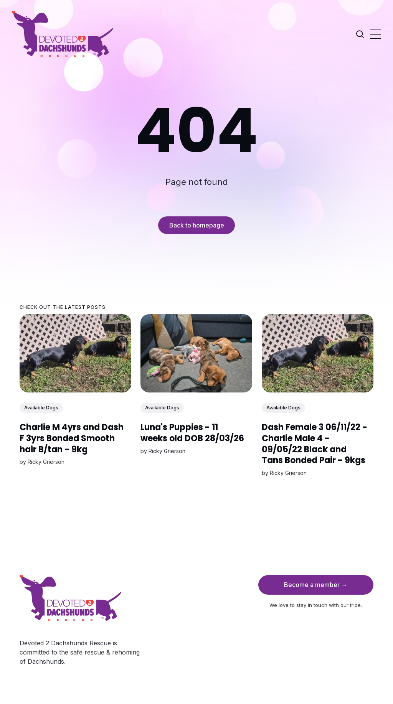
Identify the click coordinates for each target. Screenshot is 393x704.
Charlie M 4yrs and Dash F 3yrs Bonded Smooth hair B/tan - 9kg (72, 438)
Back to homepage (196, 225)
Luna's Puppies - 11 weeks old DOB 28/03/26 (192, 432)
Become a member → (315, 585)
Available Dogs (41, 408)
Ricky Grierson (46, 461)
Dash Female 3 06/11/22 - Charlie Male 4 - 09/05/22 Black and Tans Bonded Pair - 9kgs (314, 443)
